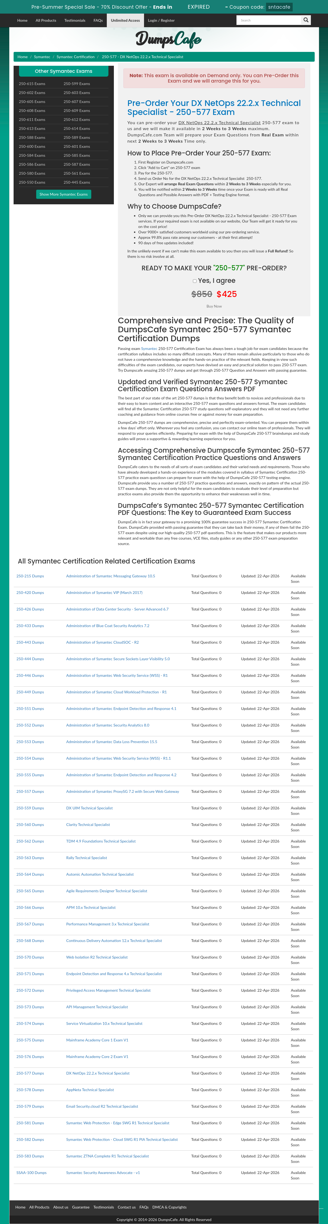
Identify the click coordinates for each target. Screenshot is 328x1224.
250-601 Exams (77, 146)
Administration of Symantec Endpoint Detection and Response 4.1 (121, 708)
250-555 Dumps (30, 774)
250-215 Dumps (30, 576)
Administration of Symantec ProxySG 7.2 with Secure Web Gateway (122, 791)
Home (22, 20)
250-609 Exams (77, 110)
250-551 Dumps (30, 708)
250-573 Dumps (30, 1006)
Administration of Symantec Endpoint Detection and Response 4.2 (121, 774)
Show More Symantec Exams (64, 194)
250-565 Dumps (30, 890)
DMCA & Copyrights (169, 1207)
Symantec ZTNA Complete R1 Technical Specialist (107, 1156)
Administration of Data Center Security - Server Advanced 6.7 (117, 609)
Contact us (127, 1207)
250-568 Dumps (30, 940)
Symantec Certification (76, 56)
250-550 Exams (32, 182)
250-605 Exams (32, 101)
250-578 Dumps (30, 1089)
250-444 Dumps (30, 658)
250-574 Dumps (30, 1023)
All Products (46, 20)
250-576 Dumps (30, 1056)
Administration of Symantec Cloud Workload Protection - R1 (116, 692)
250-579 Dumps (30, 1106)
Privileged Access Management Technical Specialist (108, 990)
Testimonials (74, 20)
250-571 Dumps (30, 973)
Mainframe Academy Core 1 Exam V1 (97, 1040)
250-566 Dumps (30, 907)
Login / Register (161, 20)
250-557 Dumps (30, 791)
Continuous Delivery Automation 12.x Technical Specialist (114, 940)
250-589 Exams (77, 137)
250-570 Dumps (30, 957)
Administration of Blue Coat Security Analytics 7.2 (107, 625)
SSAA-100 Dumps (32, 1172)
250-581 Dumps (30, 1122)
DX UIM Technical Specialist (89, 808)
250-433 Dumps (30, 625)
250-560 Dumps (30, 824)
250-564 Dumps (30, 874)
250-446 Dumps (30, 675)
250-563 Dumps (30, 857)
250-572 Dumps (30, 990)
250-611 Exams (32, 119)
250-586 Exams (32, 164)
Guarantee (80, 1207)
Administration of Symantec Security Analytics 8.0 (107, 725)
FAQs (98, 20)
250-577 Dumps (30, 1073)
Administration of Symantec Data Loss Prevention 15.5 (111, 741)
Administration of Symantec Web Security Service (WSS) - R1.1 (118, 758)
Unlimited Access (125, 20)
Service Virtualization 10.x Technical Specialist (104, 1023)
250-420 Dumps (30, 592)
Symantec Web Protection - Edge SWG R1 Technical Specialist (117, 1122)
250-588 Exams (32, 137)
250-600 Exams (32, 146)
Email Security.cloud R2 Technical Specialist (102, 1106)
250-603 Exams (77, 92)
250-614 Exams (77, 128)
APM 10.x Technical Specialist (91, 907)
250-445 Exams (77, 182)
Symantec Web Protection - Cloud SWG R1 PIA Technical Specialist (122, 1139)
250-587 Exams (77, 164)
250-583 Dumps (30, 1156)
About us (60, 1207)
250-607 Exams (77, 101)
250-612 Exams (77, 119)
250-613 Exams (32, 128)
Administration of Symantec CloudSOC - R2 (102, 642)
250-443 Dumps (30, 642)
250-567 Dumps (30, 924)
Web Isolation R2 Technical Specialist (97, 957)
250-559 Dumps (30, 808)
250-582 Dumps (30, 1139)
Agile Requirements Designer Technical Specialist (106, 890)
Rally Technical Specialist (86, 857)
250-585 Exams (77, 155)
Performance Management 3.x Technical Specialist (107, 924)
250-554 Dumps (30, 758)
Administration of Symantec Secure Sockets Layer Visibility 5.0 (118, 658)
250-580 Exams (32, 173)
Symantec (42, 56)
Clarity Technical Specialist (88, 824)
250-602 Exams (32, 92)
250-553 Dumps (30, 741)
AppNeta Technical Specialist (90, 1089)
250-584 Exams (32, 155)
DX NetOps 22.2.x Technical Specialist (98, 1073)
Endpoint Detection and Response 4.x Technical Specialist (114, 973)
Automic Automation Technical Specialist (100, 874)
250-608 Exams (32, 110)
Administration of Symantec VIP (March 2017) (104, 592)
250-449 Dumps (30, 692)
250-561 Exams (77, 173)
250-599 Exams (77, 83)
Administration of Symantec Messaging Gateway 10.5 (110, 576)
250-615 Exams (32, 83)
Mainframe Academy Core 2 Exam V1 (97, 1056)
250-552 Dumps (30, 725)
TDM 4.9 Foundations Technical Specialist (101, 841)
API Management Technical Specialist (97, 1006)
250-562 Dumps (30, 841)
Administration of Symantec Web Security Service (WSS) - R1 (117, 675)
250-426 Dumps (30, 609)
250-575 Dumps (30, 1040)
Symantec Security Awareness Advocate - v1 (103, 1172)
